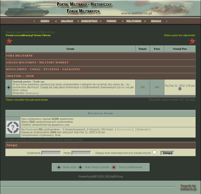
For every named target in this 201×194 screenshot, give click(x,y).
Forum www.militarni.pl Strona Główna (28, 35)
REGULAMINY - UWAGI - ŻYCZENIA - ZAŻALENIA (43, 69)
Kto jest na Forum (100, 113)
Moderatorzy (32, 93)
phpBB (93, 176)
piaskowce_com (60, 124)
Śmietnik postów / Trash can (28, 81)
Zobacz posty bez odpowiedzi (179, 35)
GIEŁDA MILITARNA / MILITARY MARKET (37, 62)
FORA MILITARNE (19, 55)
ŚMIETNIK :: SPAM (20, 76)
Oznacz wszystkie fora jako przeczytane (27, 99)
